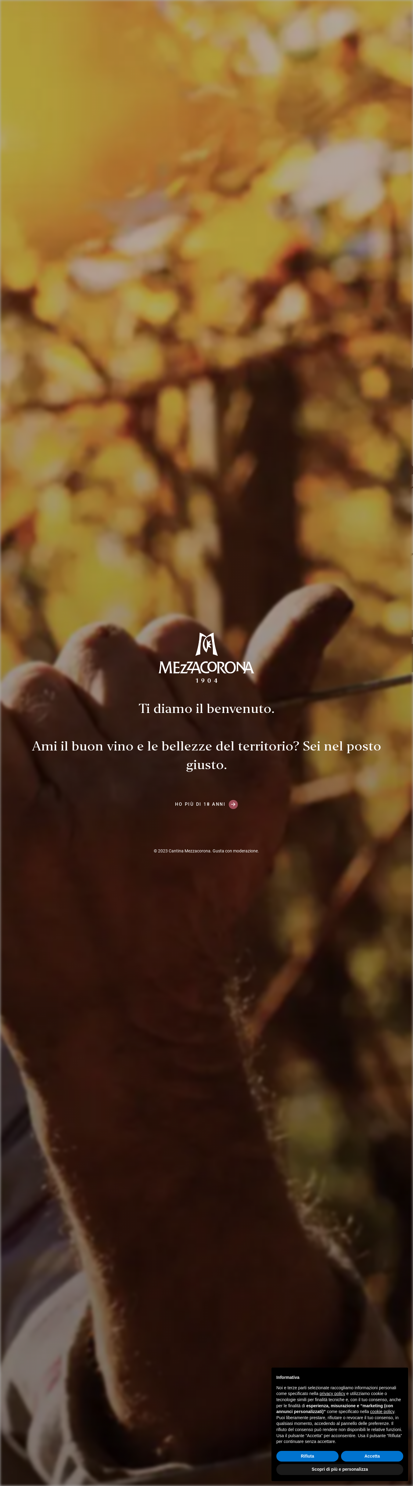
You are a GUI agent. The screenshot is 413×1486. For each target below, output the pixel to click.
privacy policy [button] (332, 1393)
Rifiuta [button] (307, 1456)
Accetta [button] (372, 1456)
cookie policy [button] (382, 1411)
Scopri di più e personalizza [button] (340, 1469)
